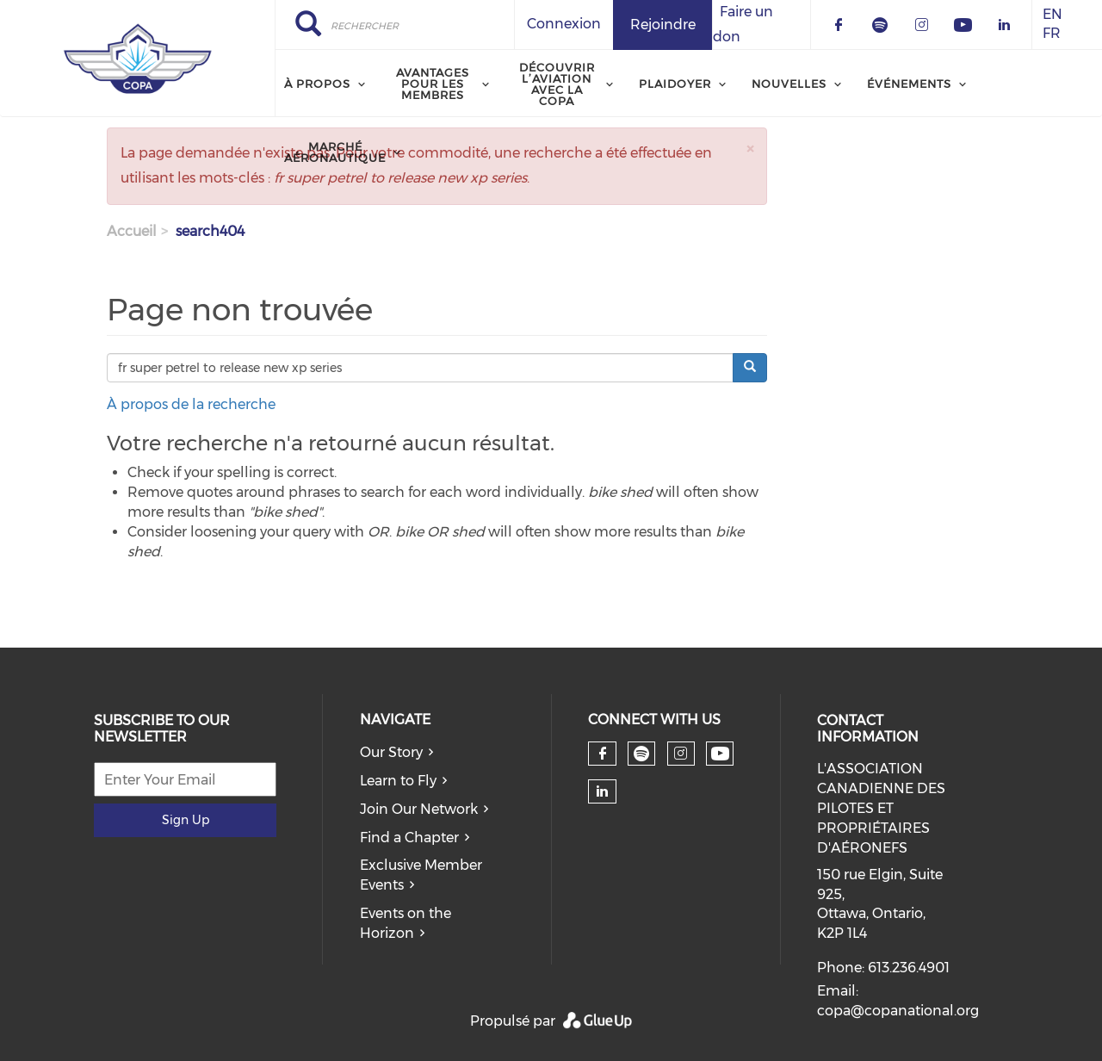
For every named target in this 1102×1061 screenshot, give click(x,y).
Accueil (132, 231)
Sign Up (185, 820)
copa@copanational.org (898, 1010)
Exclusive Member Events (421, 875)
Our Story (391, 752)
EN (1052, 14)
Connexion (564, 24)
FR (1052, 34)
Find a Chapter (409, 837)
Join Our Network (419, 809)
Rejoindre (663, 24)
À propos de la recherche (191, 404)
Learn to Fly (398, 780)
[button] (750, 149)
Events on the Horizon (405, 923)
